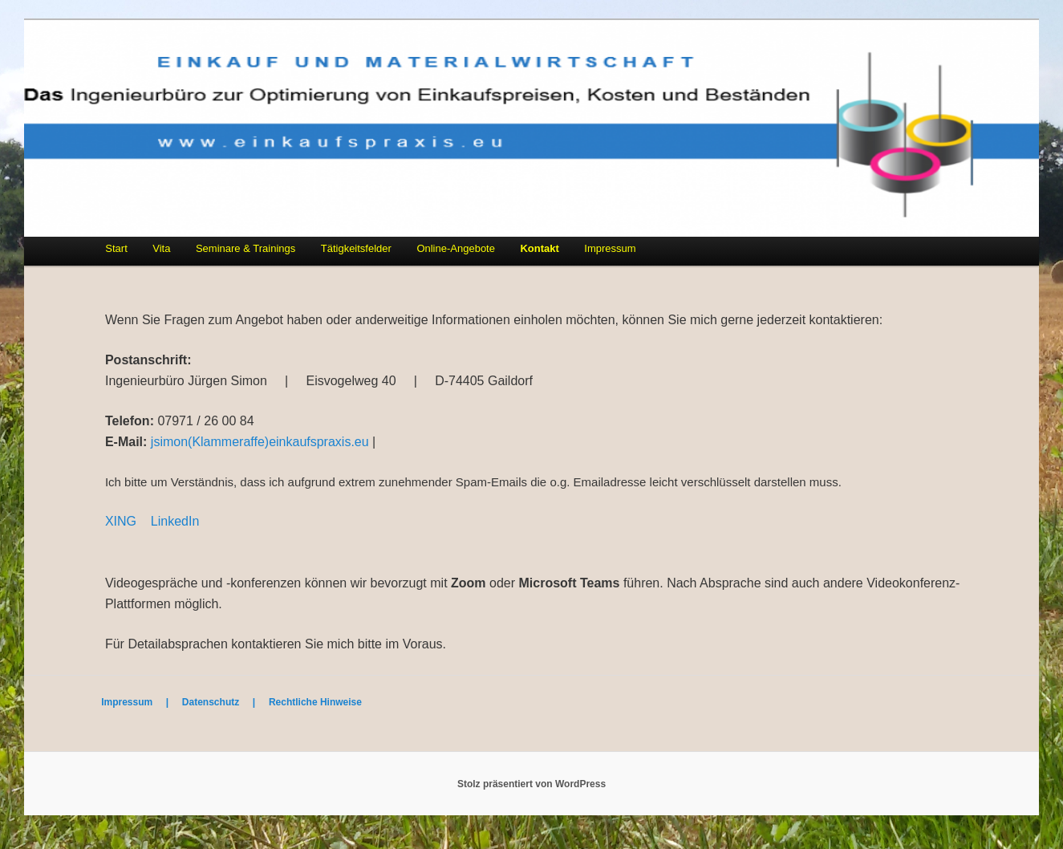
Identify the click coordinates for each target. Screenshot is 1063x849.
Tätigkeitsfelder (356, 248)
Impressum (609, 248)
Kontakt (539, 248)
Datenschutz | (225, 702)
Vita (161, 248)
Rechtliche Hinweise (315, 702)
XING (120, 521)
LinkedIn (175, 521)
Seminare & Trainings (245, 248)
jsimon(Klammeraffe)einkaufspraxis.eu (260, 442)
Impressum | (141, 702)
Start (116, 248)
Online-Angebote (455, 248)
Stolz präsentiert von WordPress (531, 784)
